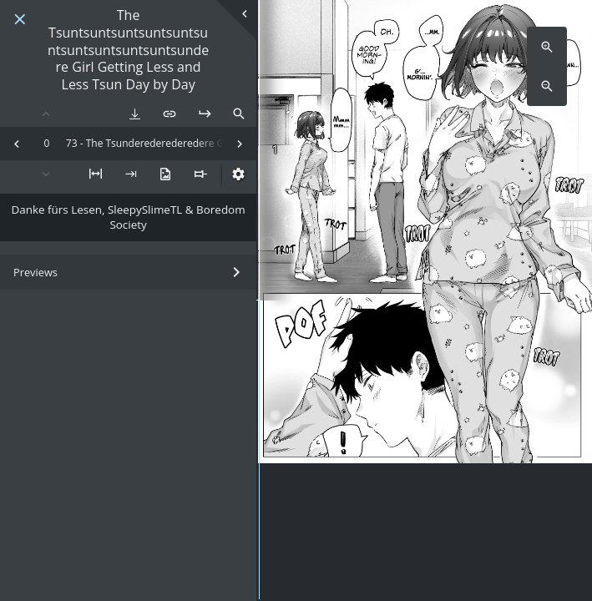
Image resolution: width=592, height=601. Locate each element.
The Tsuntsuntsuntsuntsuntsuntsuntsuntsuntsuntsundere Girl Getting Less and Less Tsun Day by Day (128, 50)
